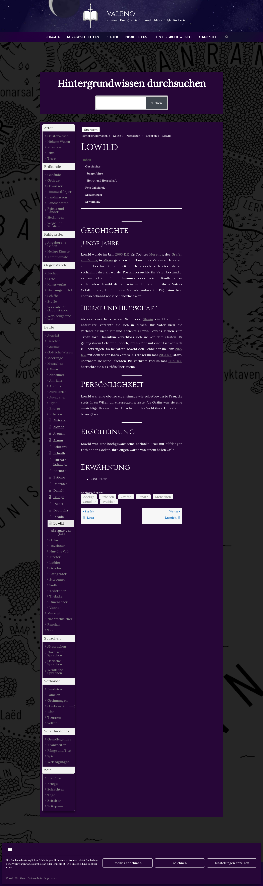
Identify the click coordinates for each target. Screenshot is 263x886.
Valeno (121, 13)
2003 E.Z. (122, 193)
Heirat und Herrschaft (202, 151)
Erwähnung (201, 174)
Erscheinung (202, 167)
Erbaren (107, 435)
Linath (143, 435)
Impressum (50, 878)
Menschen (163, 435)
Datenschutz (35, 878)
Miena (108, 199)
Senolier (89, 440)
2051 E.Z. (165, 294)
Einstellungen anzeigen (232, 863)
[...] (121, 103)
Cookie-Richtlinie (16, 878)
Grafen (126, 435)
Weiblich (109, 440)
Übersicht (90, 129)
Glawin (148, 258)
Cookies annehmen (128, 863)
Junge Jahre (203, 142)
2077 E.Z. (175, 300)
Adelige (88, 435)
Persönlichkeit (203, 160)
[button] (225, 37)
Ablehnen (180, 863)
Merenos (156, 193)
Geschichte (201, 135)
